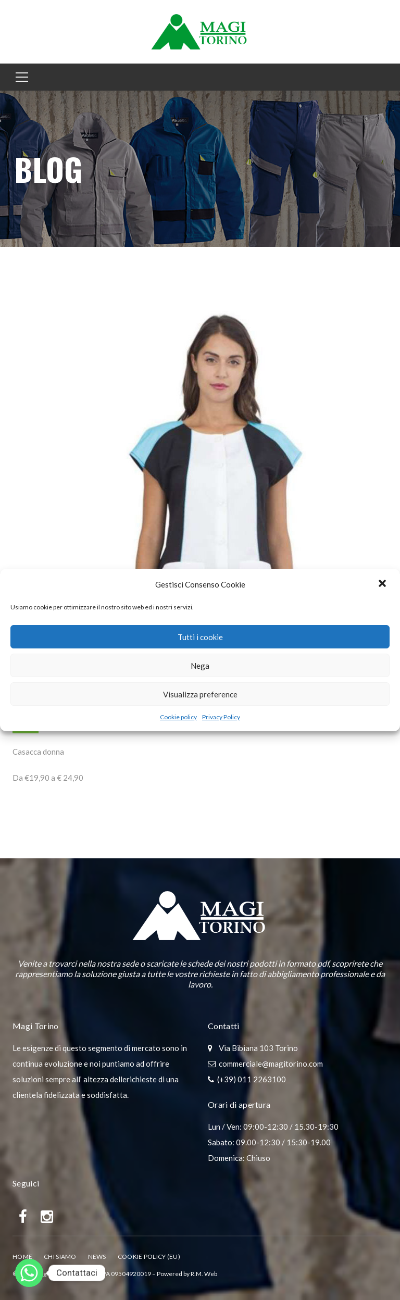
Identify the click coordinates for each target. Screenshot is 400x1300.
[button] (383, 584)
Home (22, 1256)
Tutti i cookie (200, 637)
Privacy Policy (221, 717)
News (97, 1256)
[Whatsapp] (29, 1273)
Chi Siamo (60, 1256)
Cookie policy (178, 717)
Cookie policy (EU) (149, 1256)
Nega (200, 665)
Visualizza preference (200, 694)
